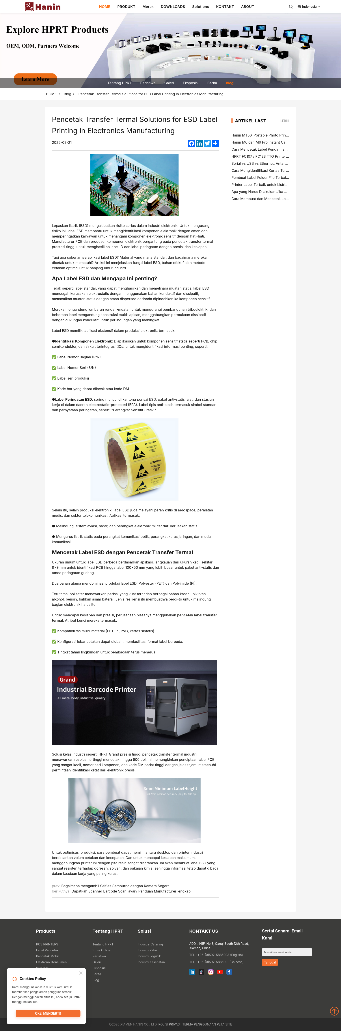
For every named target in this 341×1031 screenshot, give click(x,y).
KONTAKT (225, 6)
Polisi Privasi (169, 1024)
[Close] (81, 974)
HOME (104, 6)
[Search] (291, 6)
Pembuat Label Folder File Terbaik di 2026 (266, 177)
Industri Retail (148, 950)
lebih (284, 121)
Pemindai (43, 968)
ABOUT (247, 6)
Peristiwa (147, 83)
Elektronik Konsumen (51, 962)
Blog (230, 83)
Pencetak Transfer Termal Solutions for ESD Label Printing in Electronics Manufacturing (151, 94)
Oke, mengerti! (47, 1014)
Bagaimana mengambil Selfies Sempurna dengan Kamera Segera (115, 886)
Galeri (169, 83)
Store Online (101, 950)
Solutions (200, 6)
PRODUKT (126, 6)
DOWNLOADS (173, 6)
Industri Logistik (149, 956)
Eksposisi (191, 83)
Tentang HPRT (120, 83)
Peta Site (224, 1024)
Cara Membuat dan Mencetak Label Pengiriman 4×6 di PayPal (283, 198)
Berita (212, 83)
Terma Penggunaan (199, 1024)
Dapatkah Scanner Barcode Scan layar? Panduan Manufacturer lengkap (130, 891)
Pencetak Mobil (47, 956)
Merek (148, 6)
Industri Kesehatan (151, 962)
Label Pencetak (47, 950)
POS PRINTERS (47, 944)
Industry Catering (150, 944)
